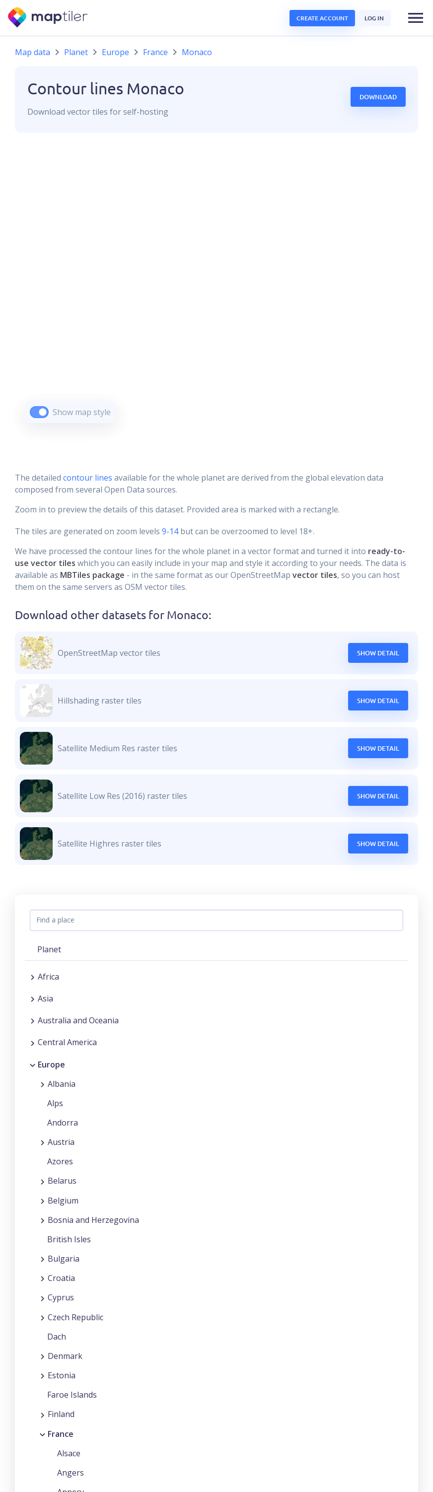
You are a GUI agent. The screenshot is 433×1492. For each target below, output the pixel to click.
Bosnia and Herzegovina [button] (93, 1219)
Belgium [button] (63, 1200)
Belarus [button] (62, 1180)
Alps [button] (55, 1103)
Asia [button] (45, 998)
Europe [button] (51, 1064)
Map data (32, 52)
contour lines (87, 477)
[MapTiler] (48, 18)
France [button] (60, 1433)
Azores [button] (60, 1161)
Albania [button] (61, 1083)
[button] (416, 18)
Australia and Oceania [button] (78, 1020)
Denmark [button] (65, 1355)
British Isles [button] (69, 1239)
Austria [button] (61, 1142)
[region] (216, 290)
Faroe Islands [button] (72, 1394)
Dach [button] (56, 1336)
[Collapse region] (32, 1064)
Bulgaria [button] (63, 1258)
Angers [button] (70, 1472)
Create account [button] (322, 18)
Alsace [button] (68, 1453)
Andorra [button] (62, 1122)
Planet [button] (49, 949)
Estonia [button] (61, 1375)
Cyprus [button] (61, 1297)
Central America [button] (67, 1042)
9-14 (169, 531)
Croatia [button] (61, 1278)
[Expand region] (32, 977)
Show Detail (378, 652)
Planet (76, 52)
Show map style (82, 412)
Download (378, 96)
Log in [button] (374, 18)
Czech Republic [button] (75, 1317)
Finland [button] (61, 1414)
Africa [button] (48, 976)
